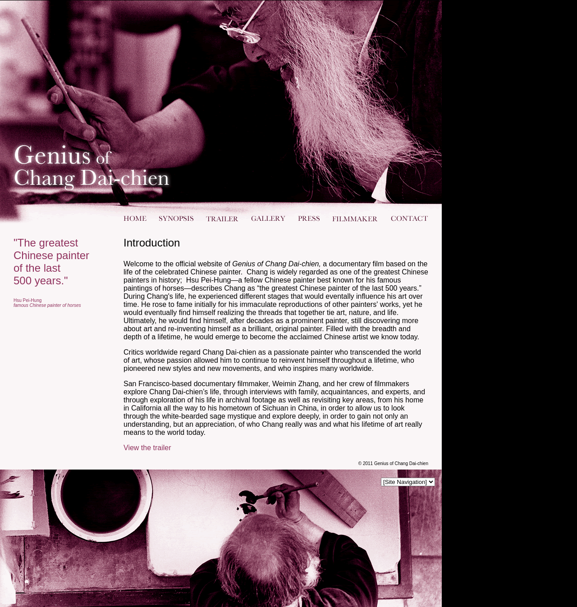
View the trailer (147, 448)
